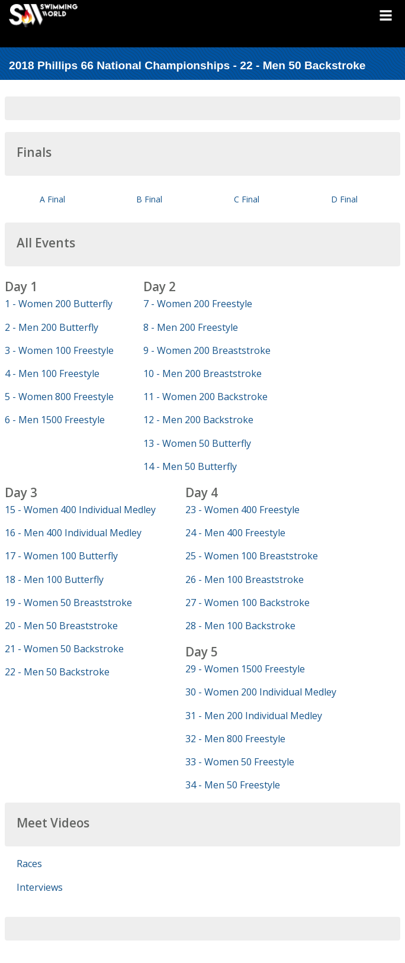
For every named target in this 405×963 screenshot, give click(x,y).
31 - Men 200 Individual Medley (253, 715)
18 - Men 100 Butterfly (54, 579)
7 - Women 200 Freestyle (197, 303)
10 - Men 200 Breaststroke (202, 373)
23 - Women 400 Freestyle (242, 509)
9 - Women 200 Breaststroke (207, 350)
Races (29, 863)
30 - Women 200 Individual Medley (260, 691)
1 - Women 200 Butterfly (58, 303)
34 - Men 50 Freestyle (232, 784)
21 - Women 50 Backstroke (64, 648)
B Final (149, 199)
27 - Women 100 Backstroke (247, 602)
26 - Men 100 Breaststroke (244, 579)
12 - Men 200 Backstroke (198, 419)
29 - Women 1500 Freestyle (245, 668)
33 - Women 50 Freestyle (239, 761)
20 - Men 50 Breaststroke (61, 625)
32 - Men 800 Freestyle (235, 738)
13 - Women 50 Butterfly (197, 443)
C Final (246, 199)
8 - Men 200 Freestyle (190, 327)
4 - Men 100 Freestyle (52, 373)
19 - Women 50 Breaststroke (68, 602)
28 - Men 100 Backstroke (240, 625)
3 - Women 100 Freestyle (59, 350)
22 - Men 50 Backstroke (57, 671)
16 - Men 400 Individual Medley (73, 532)
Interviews (40, 887)
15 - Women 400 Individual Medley (80, 509)
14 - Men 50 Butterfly (190, 466)
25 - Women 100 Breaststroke (251, 555)
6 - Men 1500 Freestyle (55, 419)
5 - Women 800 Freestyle (59, 396)
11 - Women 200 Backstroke (205, 396)
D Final (344, 199)
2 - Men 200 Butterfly (51, 327)
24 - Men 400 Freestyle (235, 532)
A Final (52, 199)
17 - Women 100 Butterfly (61, 555)
